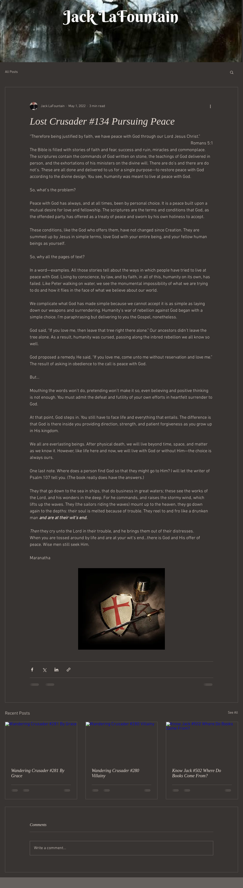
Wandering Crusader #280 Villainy (115, 773)
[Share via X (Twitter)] (44, 669)
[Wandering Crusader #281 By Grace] (41, 742)
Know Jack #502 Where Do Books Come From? (196, 773)
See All (233, 713)
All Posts (11, 72)
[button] (231, 72)
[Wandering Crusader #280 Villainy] (121, 742)
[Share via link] (68, 669)
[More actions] (210, 106)
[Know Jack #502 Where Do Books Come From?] (202, 742)
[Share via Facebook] (32, 669)
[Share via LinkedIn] (56, 669)
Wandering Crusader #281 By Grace (37, 773)
